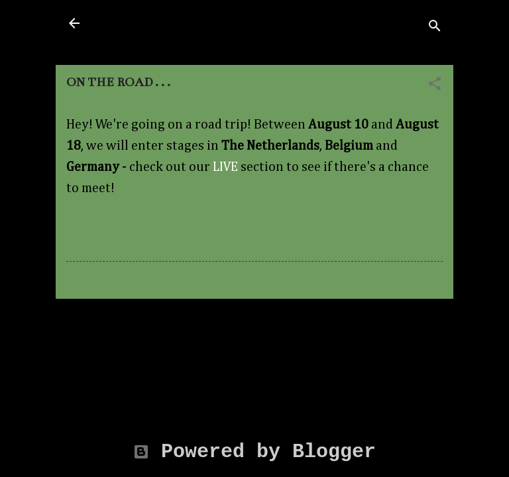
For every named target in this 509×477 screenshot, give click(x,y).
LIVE (225, 167)
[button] (435, 85)
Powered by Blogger (254, 452)
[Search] (435, 27)
